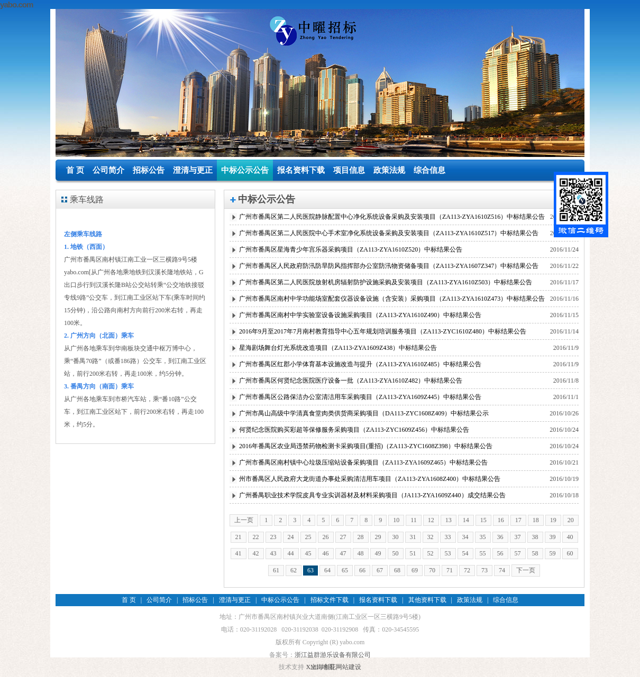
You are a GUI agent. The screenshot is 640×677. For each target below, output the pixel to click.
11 (413, 520)
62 (293, 570)
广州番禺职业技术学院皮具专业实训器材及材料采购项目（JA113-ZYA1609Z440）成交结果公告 (372, 495)
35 (483, 537)
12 (431, 520)
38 (535, 537)
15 (483, 520)
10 (396, 520)
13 (448, 520)
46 (326, 553)
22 (256, 537)
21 (238, 537)
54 (465, 553)
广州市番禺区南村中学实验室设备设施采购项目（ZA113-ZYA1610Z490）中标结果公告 (360, 315)
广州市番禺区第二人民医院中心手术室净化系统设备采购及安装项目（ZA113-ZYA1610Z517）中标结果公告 (388, 233)
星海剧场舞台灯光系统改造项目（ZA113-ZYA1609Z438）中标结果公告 (338, 347)
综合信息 (429, 170)
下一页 (525, 570)
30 (395, 537)
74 (502, 570)
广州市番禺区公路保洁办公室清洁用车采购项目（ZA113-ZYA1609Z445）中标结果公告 (360, 397)
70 (432, 570)
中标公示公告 (245, 170)
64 (327, 570)
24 (291, 537)
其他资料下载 (427, 600)
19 (553, 520)
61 (276, 570)
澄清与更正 (193, 170)
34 (465, 537)
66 (362, 570)
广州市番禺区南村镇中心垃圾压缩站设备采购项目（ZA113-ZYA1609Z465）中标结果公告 (363, 462)
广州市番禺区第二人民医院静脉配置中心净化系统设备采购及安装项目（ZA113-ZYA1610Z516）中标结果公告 (392, 216)
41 (238, 553)
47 (343, 553)
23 (273, 537)
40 (570, 537)
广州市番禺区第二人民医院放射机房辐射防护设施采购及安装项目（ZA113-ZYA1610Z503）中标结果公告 (385, 282)
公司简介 (108, 170)
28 (361, 537)
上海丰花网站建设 (335, 667)
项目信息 (349, 170)
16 (501, 520)
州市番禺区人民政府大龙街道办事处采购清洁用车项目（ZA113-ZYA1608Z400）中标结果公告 (369, 479)
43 (273, 553)
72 (467, 570)
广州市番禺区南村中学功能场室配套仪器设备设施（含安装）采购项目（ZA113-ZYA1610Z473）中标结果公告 (392, 298)
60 (570, 553)
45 (308, 553)
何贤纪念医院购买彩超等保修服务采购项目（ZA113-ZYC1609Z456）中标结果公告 (354, 429)
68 (397, 570)
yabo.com (16, 4)
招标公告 (148, 170)
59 (553, 553)
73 (484, 570)
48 (361, 553)
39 (553, 537)
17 (518, 520)
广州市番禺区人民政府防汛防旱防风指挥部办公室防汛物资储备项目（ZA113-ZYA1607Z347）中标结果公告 (388, 266)
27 (343, 537)
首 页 (75, 170)
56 (500, 553)
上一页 (243, 520)
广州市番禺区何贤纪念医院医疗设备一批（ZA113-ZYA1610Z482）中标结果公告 (350, 380)
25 (308, 537)
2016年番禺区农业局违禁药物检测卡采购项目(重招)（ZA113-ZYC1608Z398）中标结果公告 (365, 446)
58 (535, 553)
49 (378, 553)
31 (413, 537)
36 (500, 537)
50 (395, 553)
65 (345, 570)
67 (380, 570)
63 (310, 570)
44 (291, 553)
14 (466, 520)
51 (413, 553)
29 (378, 537)
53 (448, 553)
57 (518, 553)
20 (571, 520)
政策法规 (389, 170)
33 (448, 537)
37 (518, 537)
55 (483, 553)
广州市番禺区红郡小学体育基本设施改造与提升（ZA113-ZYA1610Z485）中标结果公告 (360, 364)
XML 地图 (320, 667)
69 (415, 570)
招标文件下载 (329, 600)
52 (430, 553)
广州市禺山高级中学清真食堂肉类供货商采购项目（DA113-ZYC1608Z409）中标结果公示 (364, 413)
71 (449, 570)
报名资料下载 (301, 170)
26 (326, 537)
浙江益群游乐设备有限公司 (333, 655)
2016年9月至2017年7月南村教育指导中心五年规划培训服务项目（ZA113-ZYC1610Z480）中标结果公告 (382, 331)
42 (256, 553)
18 (536, 520)
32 (430, 537)
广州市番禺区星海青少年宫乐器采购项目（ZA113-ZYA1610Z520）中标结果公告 (350, 249)
